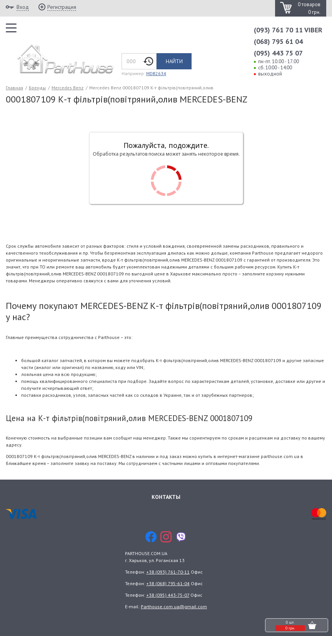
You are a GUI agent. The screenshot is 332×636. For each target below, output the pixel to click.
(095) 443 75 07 (278, 53)
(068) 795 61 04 (278, 41)
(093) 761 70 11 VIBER (288, 29)
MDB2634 (156, 73)
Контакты (166, 496)
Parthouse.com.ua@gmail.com (174, 606)
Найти (174, 61)
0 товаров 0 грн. (309, 8)
